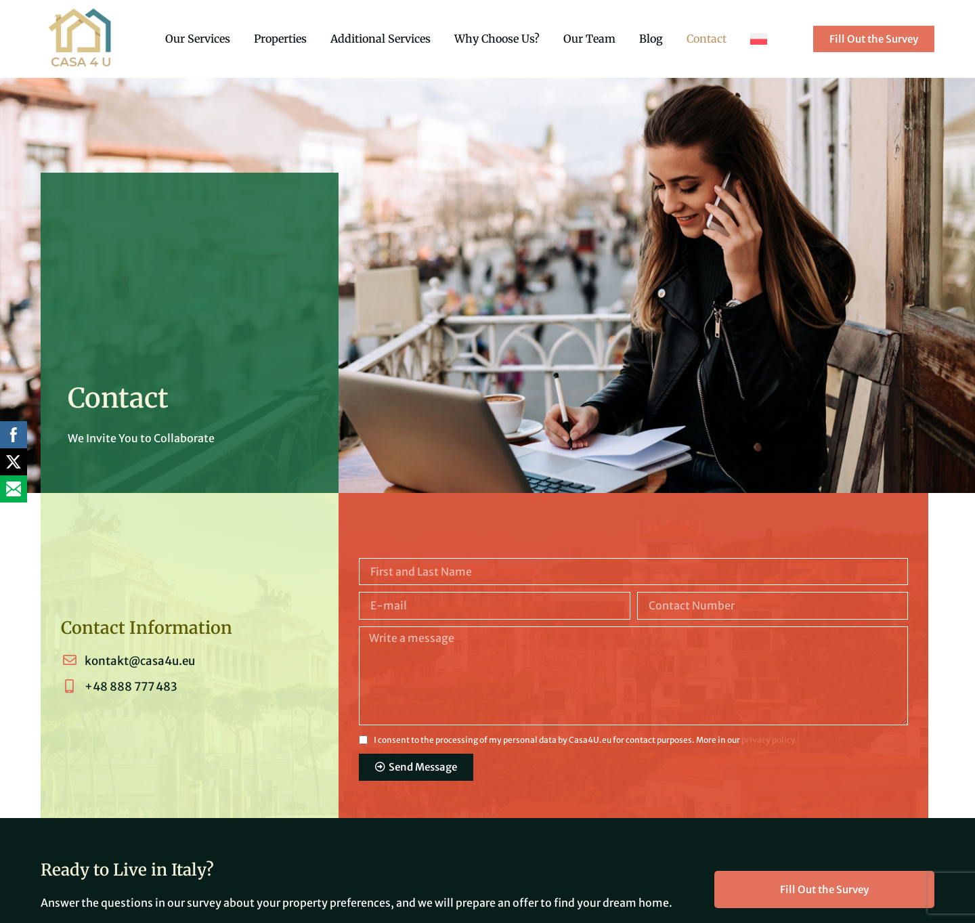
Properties (280, 38)
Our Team (589, 38)
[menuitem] (759, 38)
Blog (651, 38)
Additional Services (380, 38)
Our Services (197, 38)
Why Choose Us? (497, 38)
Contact (707, 38)
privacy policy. (769, 740)
